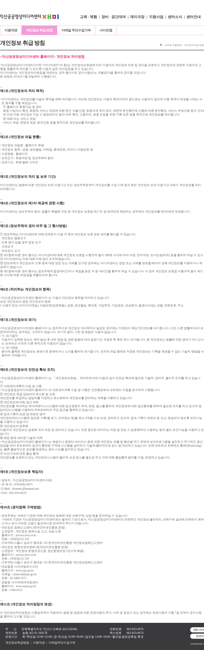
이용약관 (10, 30)
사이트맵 (105, 30)
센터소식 (175, 17)
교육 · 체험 (88, 17)
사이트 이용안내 (173, 45)
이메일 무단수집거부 (76, 30)
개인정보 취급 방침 (39, 30)
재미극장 (137, 17)
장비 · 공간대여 (113, 17)
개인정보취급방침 (17, 642)
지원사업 (156, 17)
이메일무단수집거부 (62, 642)
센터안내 (193, 17)
